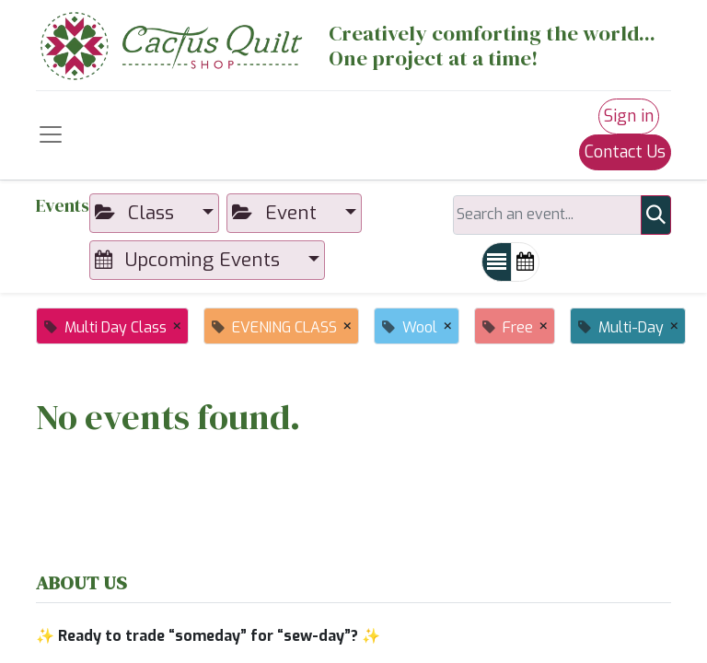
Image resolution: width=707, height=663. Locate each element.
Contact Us (625, 152)
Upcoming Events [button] (190, 260)
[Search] (656, 215)
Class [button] (137, 213)
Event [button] (277, 213)
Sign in (629, 116)
